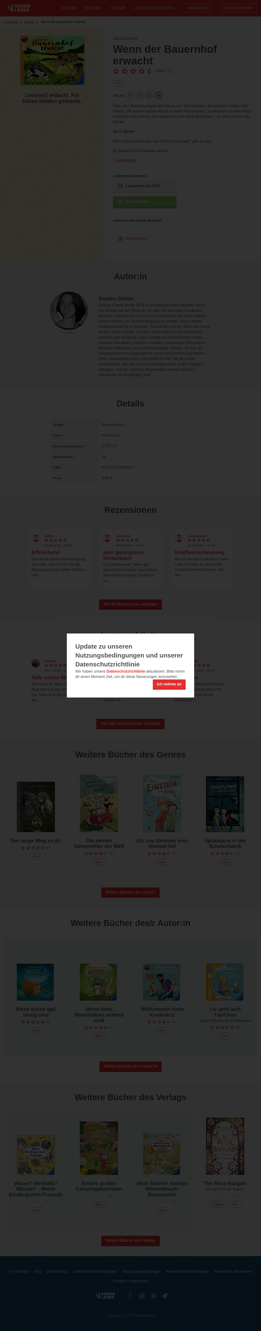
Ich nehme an (169, 684)
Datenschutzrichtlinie (126, 671)
